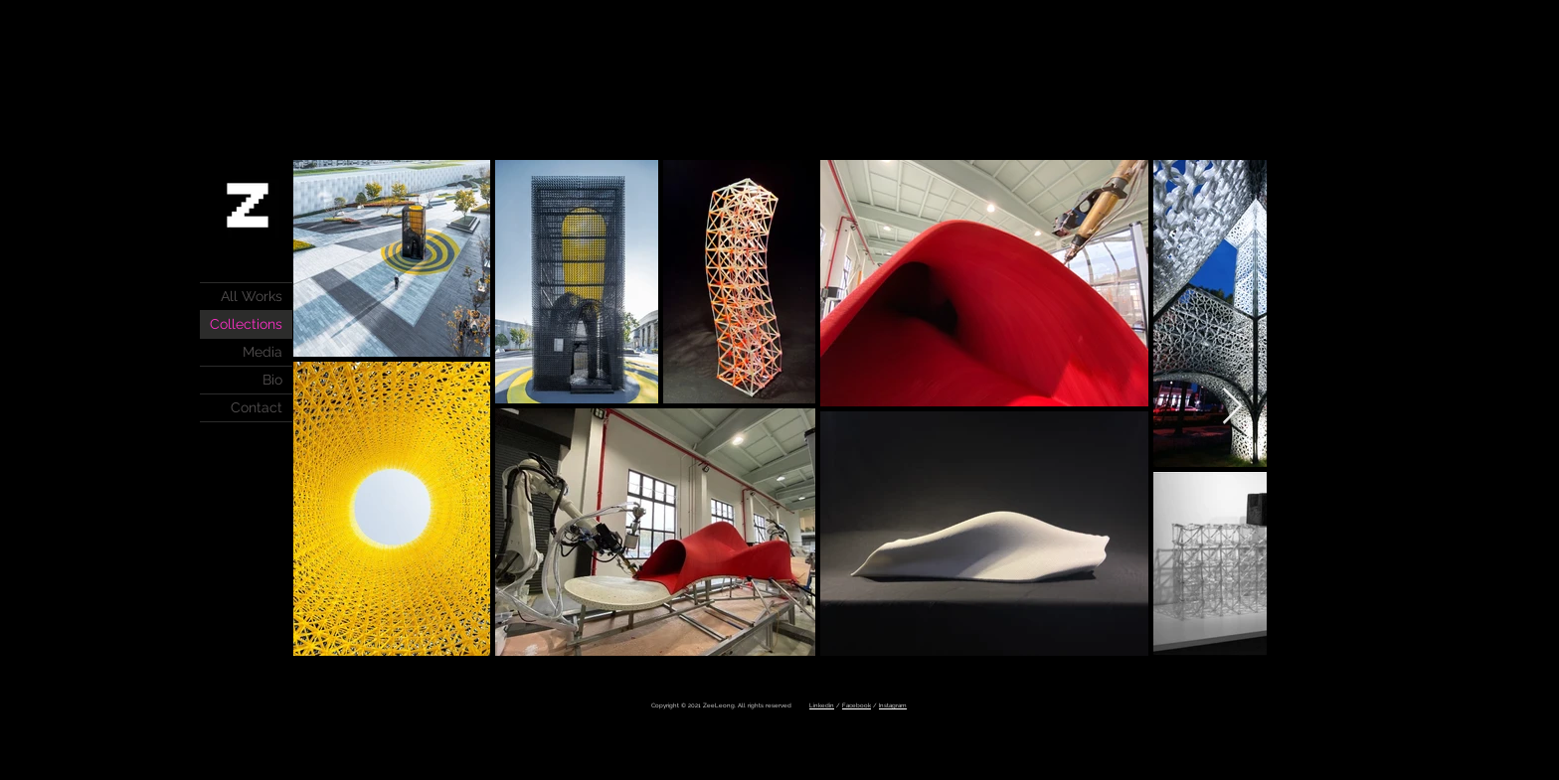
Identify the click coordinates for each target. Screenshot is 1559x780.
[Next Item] (1232, 407)
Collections (246, 324)
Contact (256, 407)
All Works (251, 296)
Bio (272, 380)
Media (262, 352)
